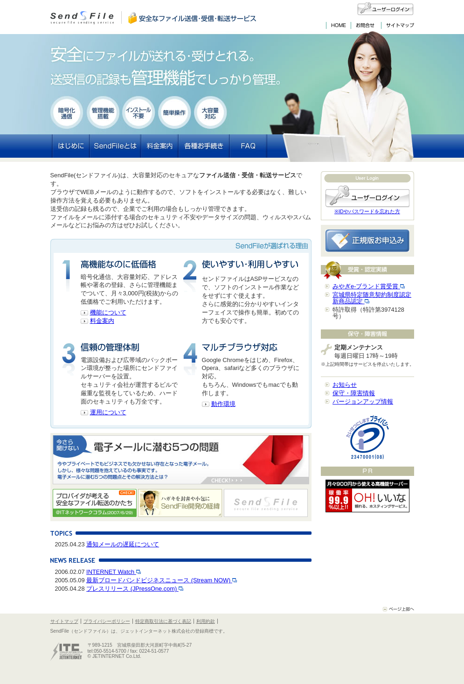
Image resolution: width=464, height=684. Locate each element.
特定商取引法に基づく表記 (163, 621)
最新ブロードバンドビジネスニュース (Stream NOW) (161, 580)
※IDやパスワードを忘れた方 (367, 211)
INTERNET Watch (113, 571)
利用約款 (205, 621)
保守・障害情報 (353, 393)
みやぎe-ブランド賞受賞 (368, 286)
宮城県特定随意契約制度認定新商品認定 (371, 298)
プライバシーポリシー (106, 621)
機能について (108, 312)
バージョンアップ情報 (362, 401)
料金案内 (102, 320)
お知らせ (344, 384)
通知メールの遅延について (122, 544)
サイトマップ (64, 621)
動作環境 (223, 403)
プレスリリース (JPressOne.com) (134, 588)
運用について (108, 412)
